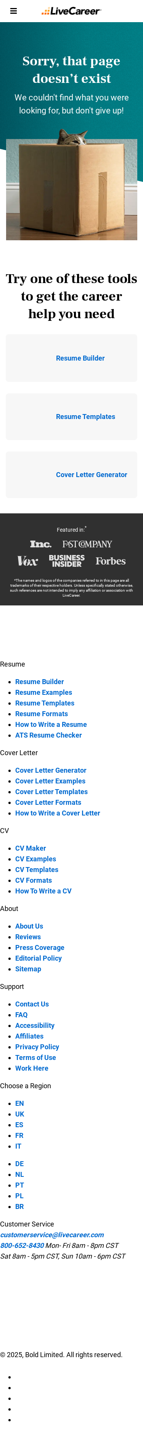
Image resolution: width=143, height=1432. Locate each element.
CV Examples (35, 859)
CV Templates (36, 870)
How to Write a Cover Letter (57, 813)
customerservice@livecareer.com (52, 1235)
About (9, 909)
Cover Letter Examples (50, 781)
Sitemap (28, 969)
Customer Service (27, 1224)
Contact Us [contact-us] (32, 1004)
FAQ (21, 1015)
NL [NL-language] (19, 1174)
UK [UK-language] (19, 1114)
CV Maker (30, 848)
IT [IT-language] (18, 1146)
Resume (12, 664)
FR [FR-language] (19, 1135)
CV (4, 831)
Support (12, 986)
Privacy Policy (37, 1047)
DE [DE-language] (19, 1164)
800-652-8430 (21, 1245)
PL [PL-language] (19, 1196)
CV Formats (33, 880)
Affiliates (29, 1036)
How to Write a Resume (51, 724)
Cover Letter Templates (51, 792)
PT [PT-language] (19, 1185)
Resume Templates (44, 703)
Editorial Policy (38, 958)
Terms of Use (35, 1057)
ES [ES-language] (19, 1125)
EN (19, 1103)
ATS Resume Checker (48, 735)
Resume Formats (41, 714)
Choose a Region (25, 1086)
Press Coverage (39, 947)
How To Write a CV (43, 891)
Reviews (28, 937)
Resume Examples (43, 692)
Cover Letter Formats (48, 802)
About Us (29, 926)
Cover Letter (19, 753)
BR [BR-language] (19, 1206)
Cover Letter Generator (51, 770)
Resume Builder (39, 682)
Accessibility (35, 1025)
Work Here (31, 1068)
